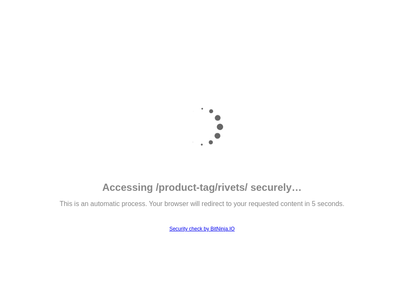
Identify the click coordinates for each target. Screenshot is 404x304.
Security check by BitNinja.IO (202, 229)
